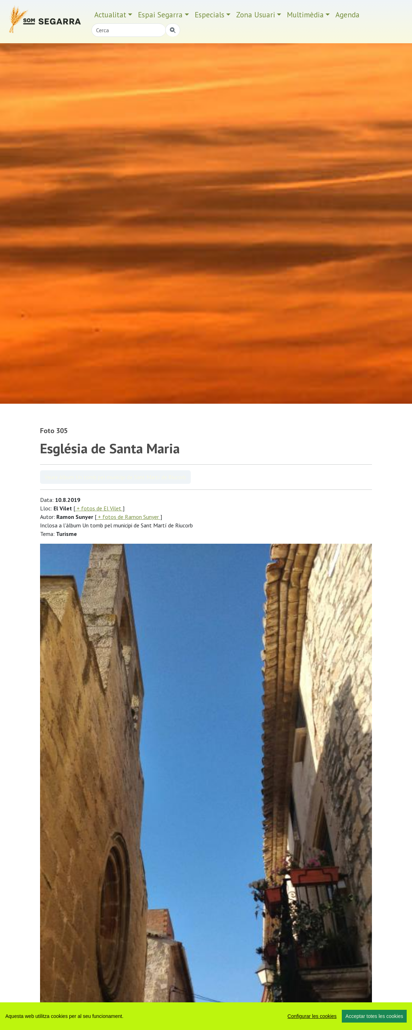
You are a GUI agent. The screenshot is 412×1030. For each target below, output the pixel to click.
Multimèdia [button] (305, 14)
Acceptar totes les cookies (374, 1016)
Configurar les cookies (312, 1016)
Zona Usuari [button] (255, 14)
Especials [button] (209, 14)
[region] (206, 1016)
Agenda (347, 14)
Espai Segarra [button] (160, 14)
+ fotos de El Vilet (99, 508)
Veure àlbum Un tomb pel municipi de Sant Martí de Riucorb (115, 477)
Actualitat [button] (110, 14)
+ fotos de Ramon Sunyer (128, 516)
